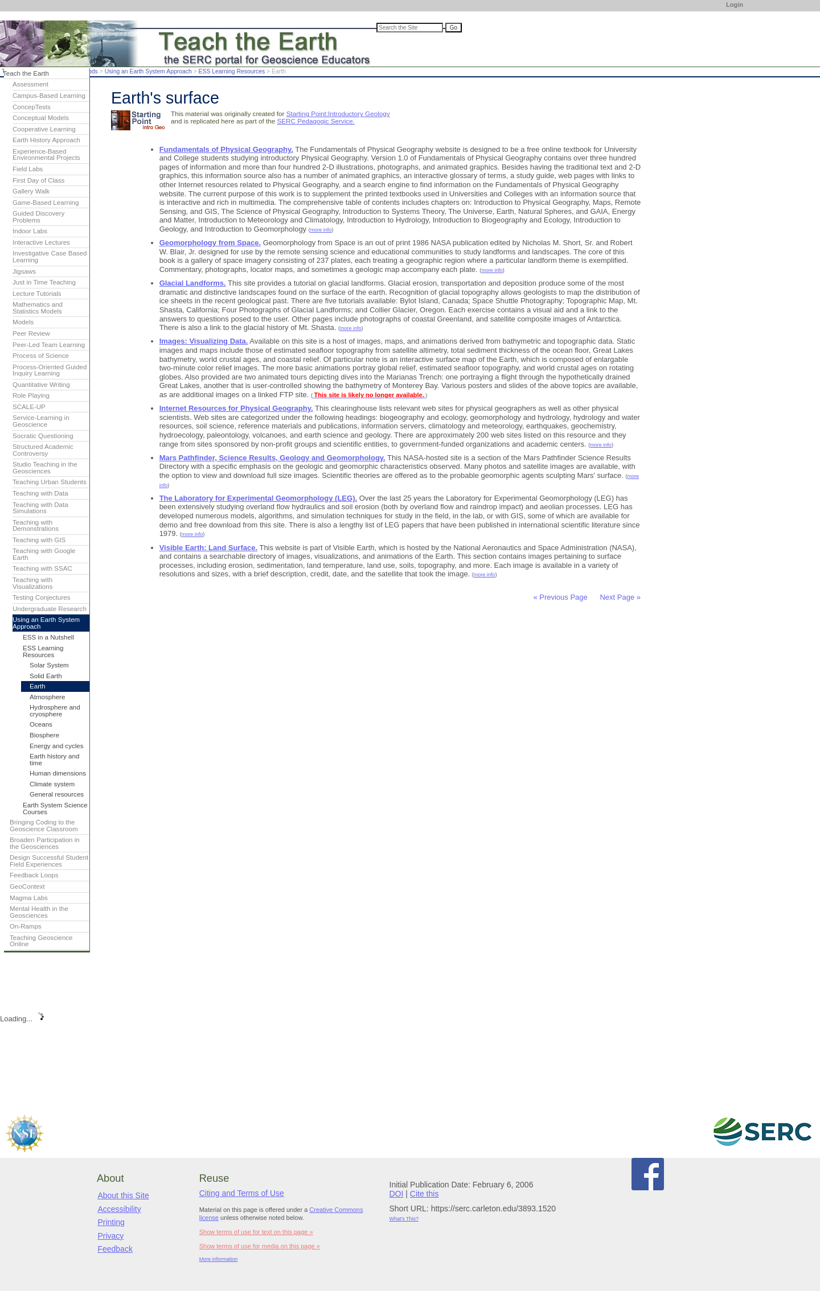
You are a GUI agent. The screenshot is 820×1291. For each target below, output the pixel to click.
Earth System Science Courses (55, 808)
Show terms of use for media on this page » (259, 1246)
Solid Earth (46, 676)
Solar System (49, 665)
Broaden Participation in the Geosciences (45, 843)
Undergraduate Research (50, 608)
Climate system (52, 784)
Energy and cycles (56, 746)
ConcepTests (32, 107)
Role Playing (31, 395)
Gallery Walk (31, 191)
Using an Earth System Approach (148, 71)
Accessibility (119, 1209)
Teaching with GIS (39, 540)
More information (218, 1259)
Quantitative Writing (41, 384)
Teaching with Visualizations (33, 583)
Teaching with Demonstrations (36, 526)
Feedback (114, 1248)
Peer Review (31, 333)
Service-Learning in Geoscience (41, 421)
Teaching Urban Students (50, 482)
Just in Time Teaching (44, 282)
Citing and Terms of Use (241, 1193)
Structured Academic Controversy (43, 450)
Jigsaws (24, 271)
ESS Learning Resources (232, 71)
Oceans (41, 724)
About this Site (123, 1195)
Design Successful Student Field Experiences (49, 861)
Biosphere (44, 735)
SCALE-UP (29, 406)
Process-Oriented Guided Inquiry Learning (50, 370)
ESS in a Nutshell (48, 637)
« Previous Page (560, 597)
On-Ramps (26, 926)
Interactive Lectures (41, 242)
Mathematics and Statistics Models (38, 308)
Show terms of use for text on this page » (256, 1231)
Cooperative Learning (44, 129)
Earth (38, 686)
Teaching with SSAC (42, 568)
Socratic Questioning (43, 435)
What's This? (404, 1219)
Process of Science (41, 355)
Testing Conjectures (42, 597)
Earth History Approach (46, 140)
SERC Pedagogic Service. (315, 121)
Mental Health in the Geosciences (39, 912)
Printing (110, 1222)
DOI (397, 1193)
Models (23, 322)
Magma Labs (29, 897)
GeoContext (27, 886)
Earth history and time (54, 759)
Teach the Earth (26, 73)
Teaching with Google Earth (44, 554)
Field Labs (28, 169)
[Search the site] (409, 27)
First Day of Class (38, 180)
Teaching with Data (40, 493)
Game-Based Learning (46, 202)
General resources (57, 794)
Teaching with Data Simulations (40, 508)
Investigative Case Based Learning (50, 256)
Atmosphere (47, 697)
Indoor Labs (30, 231)
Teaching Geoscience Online (41, 941)
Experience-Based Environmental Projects (46, 155)
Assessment (30, 84)
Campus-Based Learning (49, 95)
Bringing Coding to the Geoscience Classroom (44, 825)
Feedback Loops (34, 875)
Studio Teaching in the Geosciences (45, 468)
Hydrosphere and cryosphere (55, 710)
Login (734, 4)
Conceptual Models (41, 117)
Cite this (424, 1193)
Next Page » (619, 597)
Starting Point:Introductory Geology (338, 113)
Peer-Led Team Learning (49, 344)
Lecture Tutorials (37, 293)
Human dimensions (58, 773)
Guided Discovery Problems (38, 217)
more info (321, 230)
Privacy (110, 1235)
